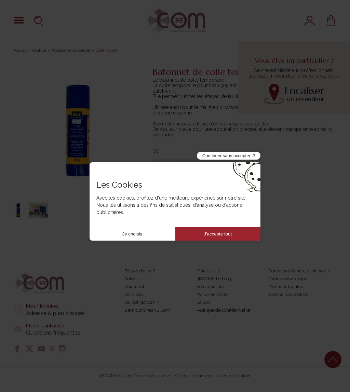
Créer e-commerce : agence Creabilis (213, 375)
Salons (131, 278)
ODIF (157, 151)
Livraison (134, 294)
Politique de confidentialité (223, 310)
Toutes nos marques (289, 278)
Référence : (178, 169)
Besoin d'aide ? (140, 271)
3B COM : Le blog (214, 278)
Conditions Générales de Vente (299, 271)
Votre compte (210, 286)
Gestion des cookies (288, 294)
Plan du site (208, 271)
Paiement (134, 286)
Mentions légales (286, 286)
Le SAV (204, 302)
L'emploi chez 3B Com (147, 310)
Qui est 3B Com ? (142, 302)
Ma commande (212, 294)
